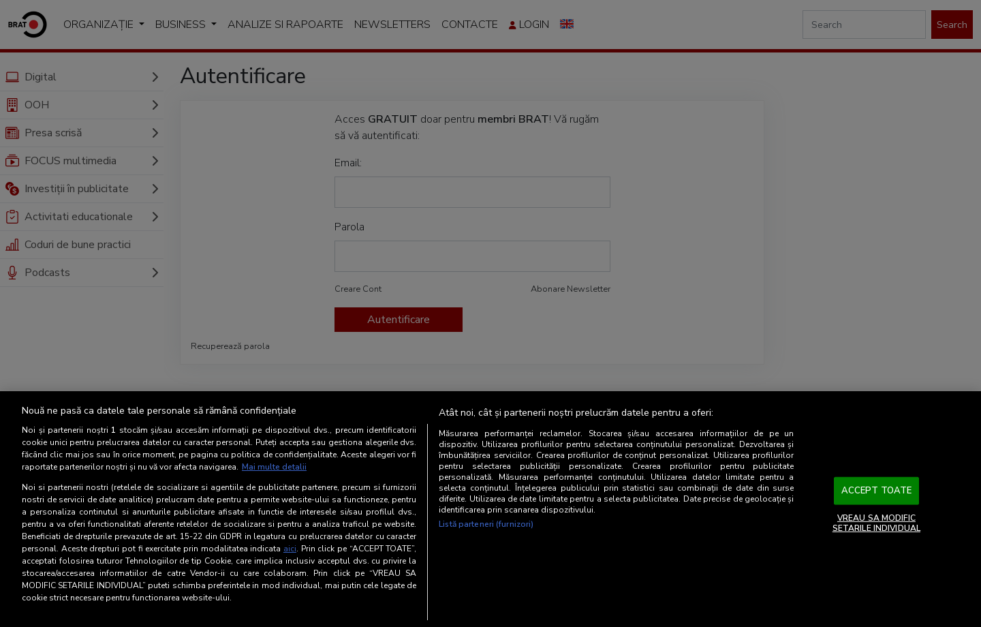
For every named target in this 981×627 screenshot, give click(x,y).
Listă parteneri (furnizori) (486, 524)
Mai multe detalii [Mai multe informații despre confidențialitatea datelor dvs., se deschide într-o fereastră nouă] (274, 466)
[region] (490, 509)
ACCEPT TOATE (876, 491)
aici (289, 548)
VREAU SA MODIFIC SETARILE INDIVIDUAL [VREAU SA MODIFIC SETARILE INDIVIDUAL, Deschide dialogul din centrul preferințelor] (876, 523)
